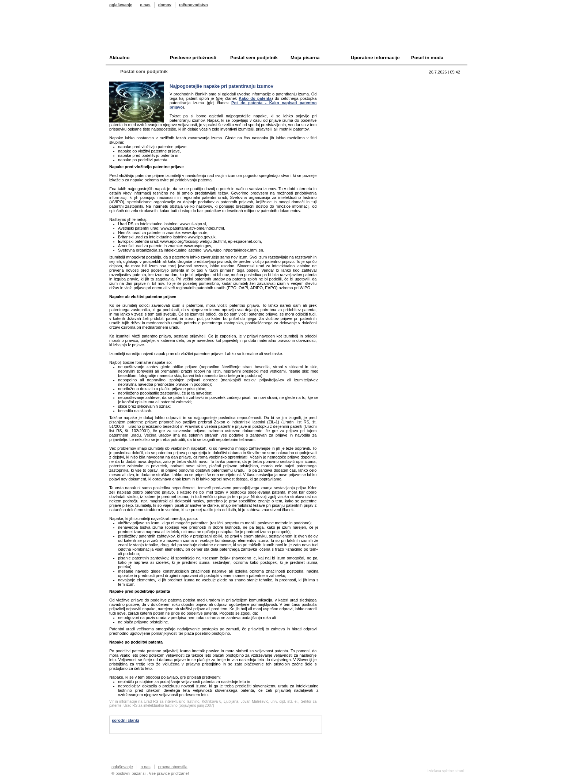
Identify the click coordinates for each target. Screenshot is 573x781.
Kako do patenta (255, 98)
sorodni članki (125, 720)
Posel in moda (427, 57)
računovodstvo (193, 5)
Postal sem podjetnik (254, 57)
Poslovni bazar (152, 34)
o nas (145, 5)
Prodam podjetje (360, 94)
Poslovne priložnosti (193, 57)
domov (164, 5)
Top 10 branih (357, 82)
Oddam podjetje (360, 116)
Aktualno (119, 57)
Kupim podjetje (359, 105)
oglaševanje (120, 5)
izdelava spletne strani (446, 771)
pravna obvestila (172, 767)
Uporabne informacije (375, 57)
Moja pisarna (305, 57)
